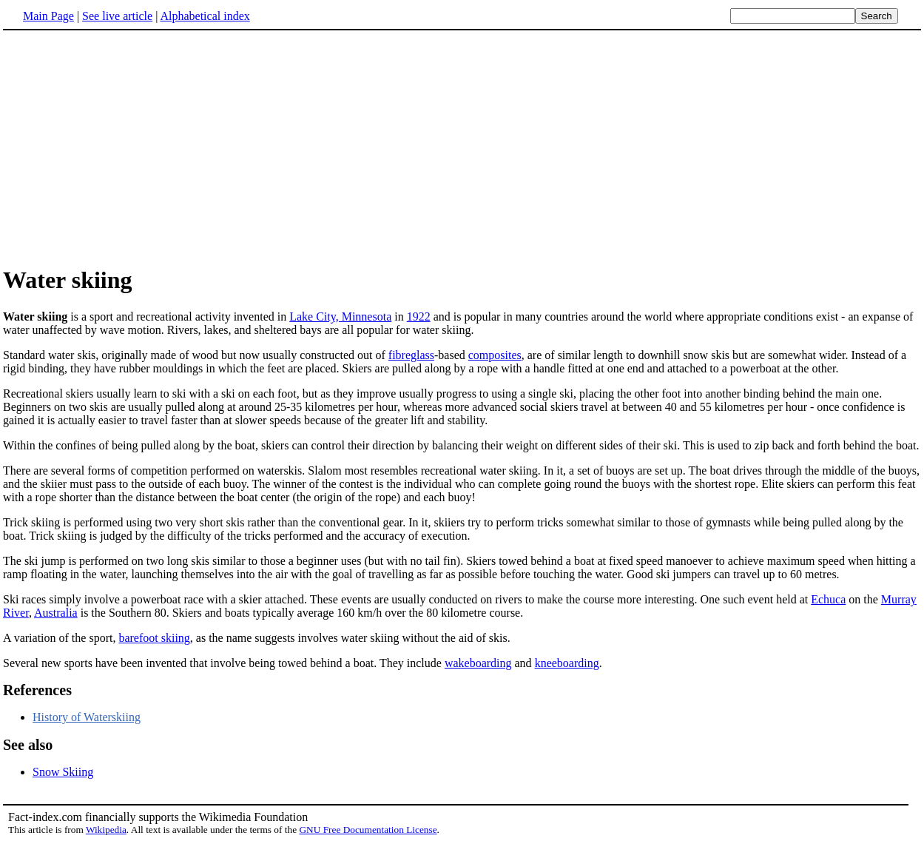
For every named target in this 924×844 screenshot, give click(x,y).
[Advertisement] (462, 147)
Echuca (828, 599)
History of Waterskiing (87, 717)
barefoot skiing (153, 638)
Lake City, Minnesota (340, 316)
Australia (56, 612)
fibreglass (411, 355)
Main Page (48, 16)
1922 (419, 316)
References (37, 690)
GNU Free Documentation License (367, 829)
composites (495, 355)
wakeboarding (478, 663)
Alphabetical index (204, 16)
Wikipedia (106, 829)
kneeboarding (567, 663)
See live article (117, 16)
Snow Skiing (63, 772)
